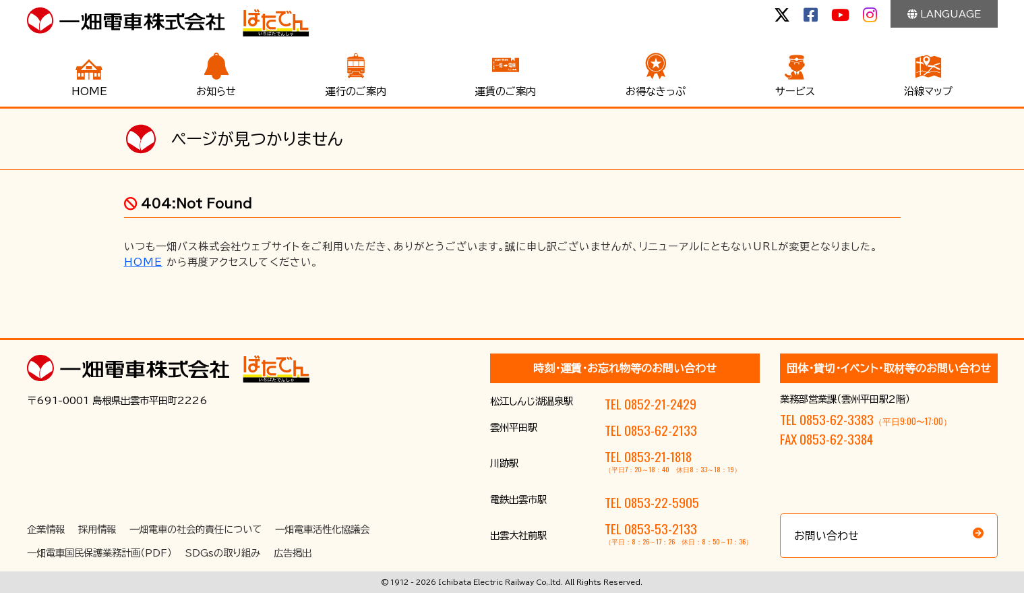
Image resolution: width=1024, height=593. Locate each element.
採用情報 (97, 529)
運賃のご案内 (505, 91)
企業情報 (46, 529)
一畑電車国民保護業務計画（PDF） (99, 553)
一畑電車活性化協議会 (322, 529)
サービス (795, 91)
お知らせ (216, 91)
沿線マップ (928, 91)
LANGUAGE (944, 14)
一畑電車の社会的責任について (195, 529)
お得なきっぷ (656, 91)
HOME (89, 91)
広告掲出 (292, 553)
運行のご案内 (356, 91)
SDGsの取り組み (222, 553)
